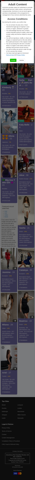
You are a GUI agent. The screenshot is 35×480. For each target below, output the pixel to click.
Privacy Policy (21, 55)
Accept (13, 60)
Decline (22, 60)
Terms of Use (10, 55)
